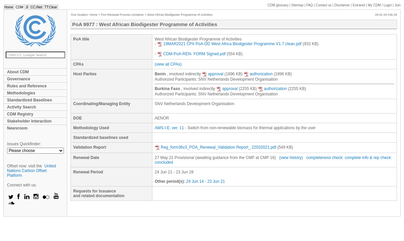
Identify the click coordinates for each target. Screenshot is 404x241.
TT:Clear (50, 7)
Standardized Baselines (29, 100)
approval (212, 74)
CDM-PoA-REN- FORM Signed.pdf (191, 54)
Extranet (359, 5)
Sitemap (297, 5)
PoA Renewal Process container (122, 14)
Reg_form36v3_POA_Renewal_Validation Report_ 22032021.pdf (215, 147)
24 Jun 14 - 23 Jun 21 (205, 181)
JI (26, 7)
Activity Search (21, 107)
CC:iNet (36, 7)
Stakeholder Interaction (29, 121)
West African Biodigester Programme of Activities (180, 14)
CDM (19, 7)
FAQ (309, 5)
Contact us (324, 5)
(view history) (291, 157)
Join (398, 5)
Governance (18, 79)
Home (8, 7)
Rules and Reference (27, 86)
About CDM (18, 72)
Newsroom (17, 128)
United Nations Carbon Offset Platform (31, 171)
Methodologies (21, 93)
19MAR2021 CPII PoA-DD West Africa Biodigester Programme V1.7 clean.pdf (229, 44)
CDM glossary (278, 5)
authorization (258, 74)
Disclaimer (342, 5)
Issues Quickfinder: (24, 144)
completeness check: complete (333, 157)
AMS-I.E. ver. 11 (169, 128)
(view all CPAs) (168, 64)
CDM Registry (20, 114)
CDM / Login (380, 5)
